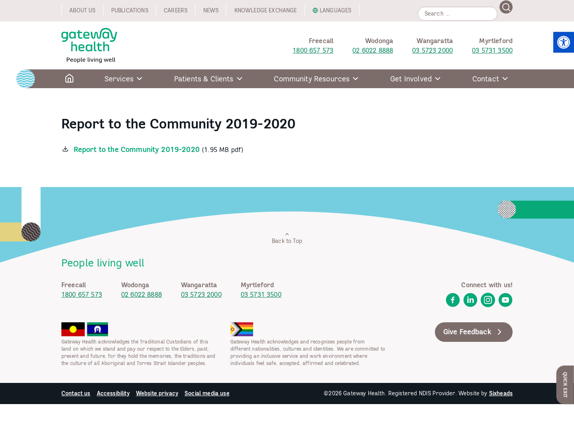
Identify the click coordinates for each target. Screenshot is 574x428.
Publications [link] (129, 10)
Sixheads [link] (501, 393)
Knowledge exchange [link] (265, 10)
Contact (485, 78)
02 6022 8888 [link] (372, 50)
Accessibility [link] (113, 393)
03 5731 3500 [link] (492, 50)
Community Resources (312, 78)
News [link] (211, 10)
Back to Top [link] (287, 238)
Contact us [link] (75, 393)
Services (119, 78)
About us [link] (82, 10)
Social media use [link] (207, 393)
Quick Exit (565, 385)
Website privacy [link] (157, 393)
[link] (563, 42)
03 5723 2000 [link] (432, 50)
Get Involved (411, 78)
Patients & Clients (204, 78)
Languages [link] (335, 10)
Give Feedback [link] (473, 332)
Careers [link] (175, 10)
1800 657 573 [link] (313, 50)
